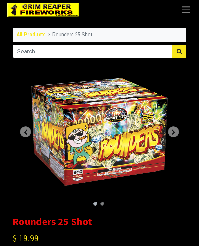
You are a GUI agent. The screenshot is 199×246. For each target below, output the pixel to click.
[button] (26, 132)
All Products (31, 35)
